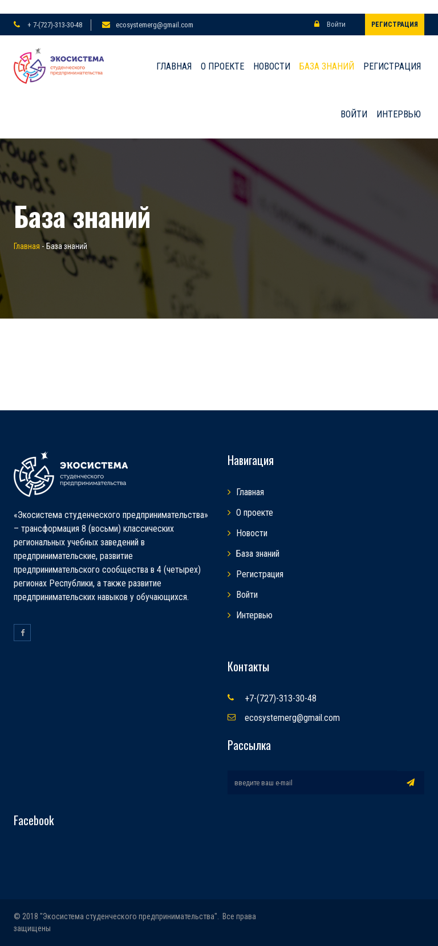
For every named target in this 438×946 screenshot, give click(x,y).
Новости (271, 66)
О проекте (222, 66)
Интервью (398, 114)
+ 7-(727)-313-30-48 (54, 25)
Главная (174, 66)
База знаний (326, 66)
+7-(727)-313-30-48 (281, 698)
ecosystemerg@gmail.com (154, 25)
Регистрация (394, 24)
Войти (330, 24)
